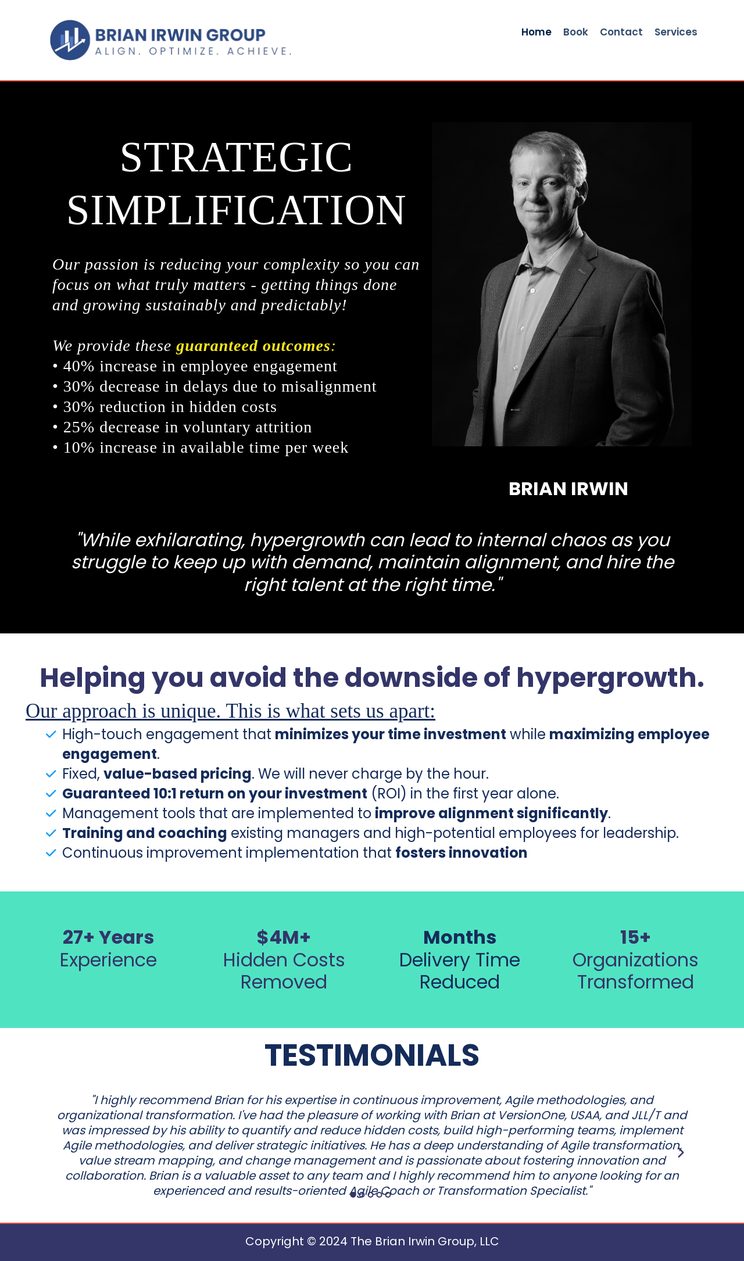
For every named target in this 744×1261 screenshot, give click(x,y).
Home (536, 32)
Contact (621, 32)
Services (676, 32)
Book (575, 32)
